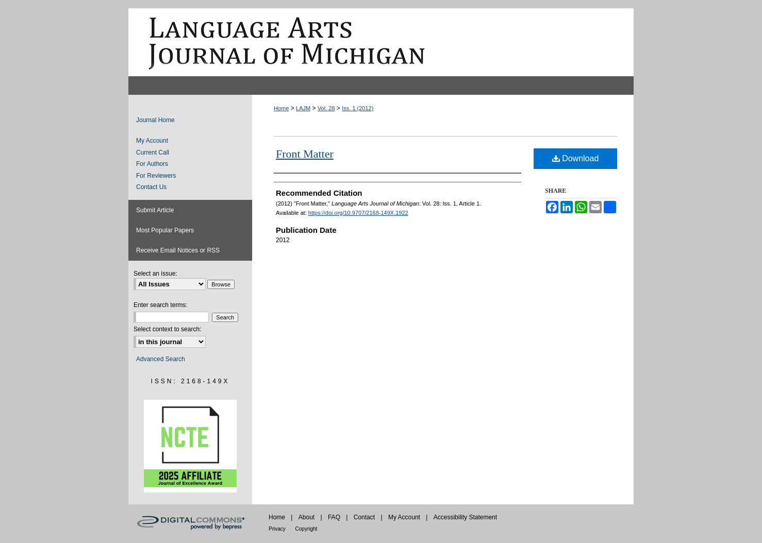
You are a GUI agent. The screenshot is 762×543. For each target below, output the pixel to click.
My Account (152, 140)
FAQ (335, 517)
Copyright (306, 529)
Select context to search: (167, 329)
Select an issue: (155, 273)
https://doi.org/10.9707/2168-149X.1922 (358, 213)
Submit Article (155, 210)
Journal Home (155, 120)
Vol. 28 (326, 108)
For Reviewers (156, 175)
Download (575, 158)
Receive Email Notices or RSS (178, 250)
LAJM (303, 108)
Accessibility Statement (465, 517)
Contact (365, 517)
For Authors (152, 163)
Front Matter (305, 153)
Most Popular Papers (165, 230)
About (308, 517)
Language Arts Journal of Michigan (381, 42)
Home (281, 108)
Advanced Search (160, 359)
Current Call (152, 152)
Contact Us (151, 187)
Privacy (278, 529)
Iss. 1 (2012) (357, 108)
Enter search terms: (161, 305)
